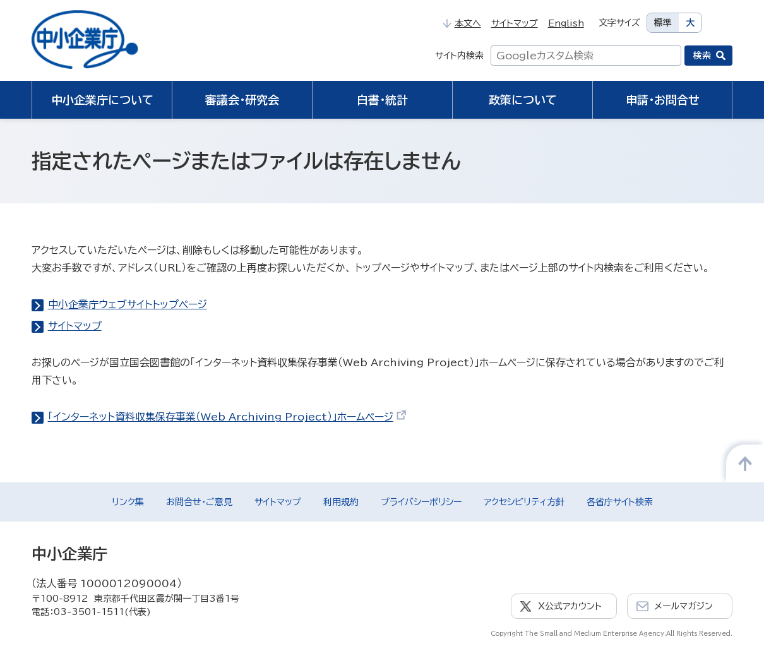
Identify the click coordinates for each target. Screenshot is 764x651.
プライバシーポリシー (421, 502)
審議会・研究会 (242, 99)
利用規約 (341, 502)
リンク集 (128, 502)
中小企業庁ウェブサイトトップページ (127, 304)
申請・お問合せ (663, 99)
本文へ (461, 23)
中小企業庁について (102, 99)
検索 (702, 55)
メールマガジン (683, 606)
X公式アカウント (570, 606)
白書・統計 (382, 99)
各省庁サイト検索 (620, 502)
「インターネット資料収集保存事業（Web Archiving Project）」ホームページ (227, 417)
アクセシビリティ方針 (524, 502)
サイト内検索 (459, 55)
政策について (523, 99)
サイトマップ (514, 23)
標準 (663, 22)
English (566, 23)
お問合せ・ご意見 (199, 502)
